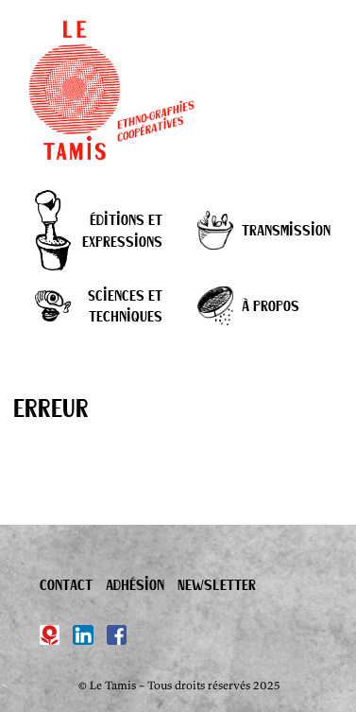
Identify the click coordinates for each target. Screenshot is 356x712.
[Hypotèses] (50, 635)
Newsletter (217, 584)
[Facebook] (117, 635)
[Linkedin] (83, 635)
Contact (66, 584)
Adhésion (135, 584)
